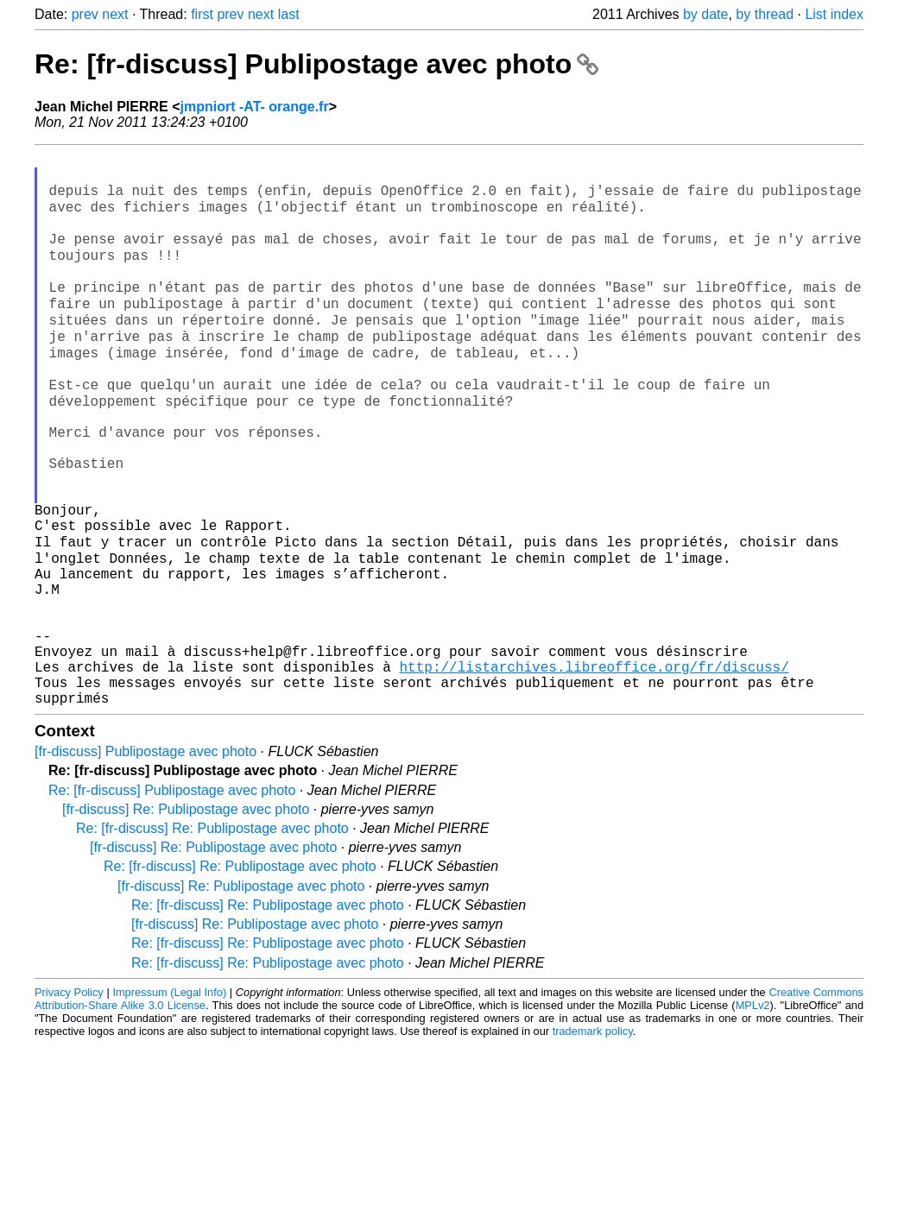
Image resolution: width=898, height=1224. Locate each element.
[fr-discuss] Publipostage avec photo (145, 861)
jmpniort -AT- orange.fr (254, 106)
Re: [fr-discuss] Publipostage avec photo (316, 63)
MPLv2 (753, 1114)
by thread (765, 14)
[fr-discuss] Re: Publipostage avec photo (185, 919)
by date (705, 14)
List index (834, 14)
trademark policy (593, 1140)
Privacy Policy (69, 1101)
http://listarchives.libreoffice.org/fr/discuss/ (593, 769)
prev (85, 14)
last (289, 14)
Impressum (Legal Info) (169, 1101)
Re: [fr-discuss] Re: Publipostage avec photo (212, 938)
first (202, 14)
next (115, 14)
